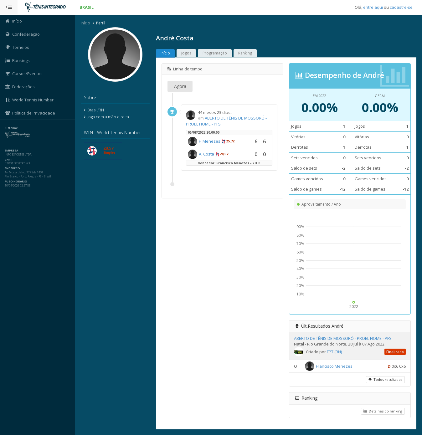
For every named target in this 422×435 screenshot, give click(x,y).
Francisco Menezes (334, 366)
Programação (215, 53)
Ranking (245, 53)
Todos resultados (385, 379)
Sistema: (11, 128)
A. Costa (206, 154)
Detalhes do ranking (382, 411)
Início (85, 23)
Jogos (186, 53)
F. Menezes (209, 141)
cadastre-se (401, 7)
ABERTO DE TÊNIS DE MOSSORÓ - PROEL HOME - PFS (343, 338)
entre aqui (373, 7)
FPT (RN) (334, 352)
